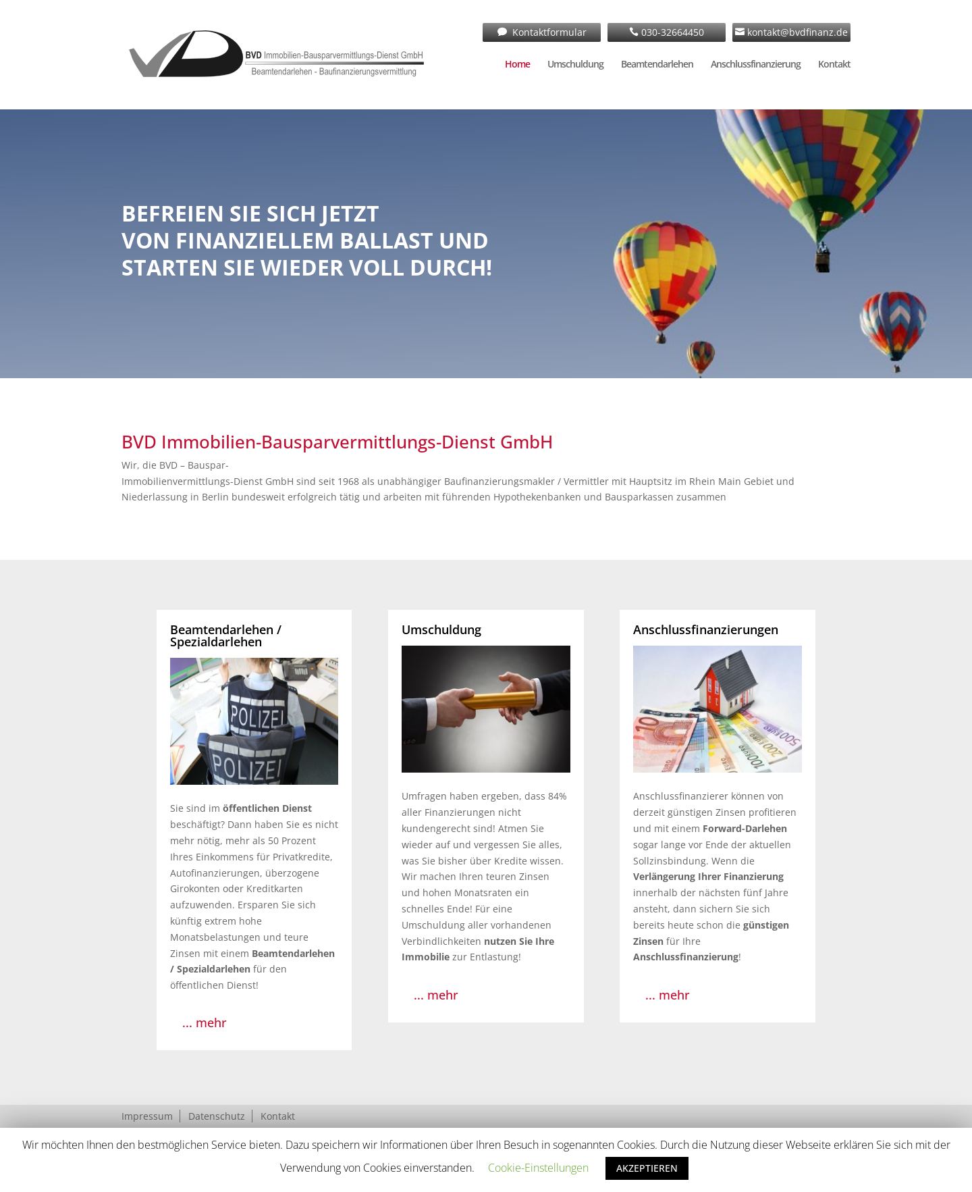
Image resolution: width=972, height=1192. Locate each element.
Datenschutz (216, 1116)
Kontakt (834, 64)
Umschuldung (575, 64)
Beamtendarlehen (657, 64)
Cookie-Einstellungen (538, 1167)
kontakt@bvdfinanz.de (796, 32)
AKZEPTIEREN (647, 1168)
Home (517, 64)
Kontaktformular (548, 32)
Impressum (147, 1116)
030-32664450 (671, 32)
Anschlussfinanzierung (756, 64)
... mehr (204, 1022)
